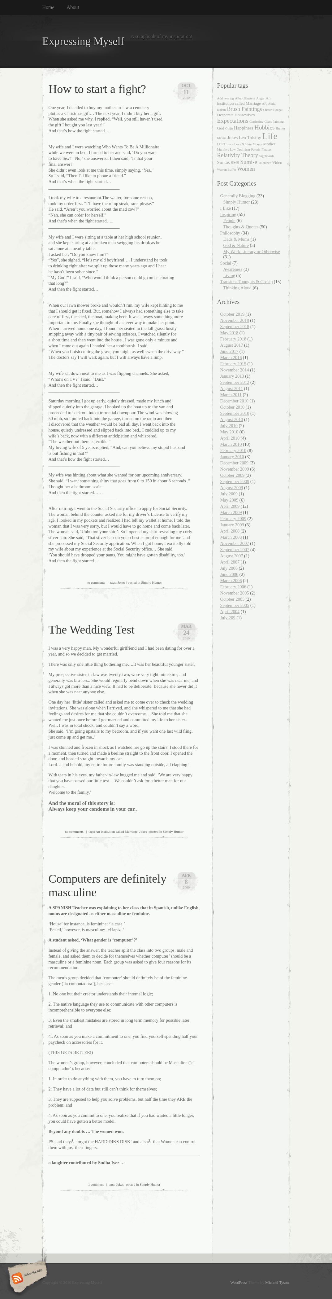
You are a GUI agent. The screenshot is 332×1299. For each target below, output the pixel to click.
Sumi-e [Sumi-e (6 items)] (248, 162)
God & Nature (236, 245)
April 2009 (230, 506)
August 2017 (231, 345)
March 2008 (231, 537)
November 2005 (234, 592)
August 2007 (231, 555)
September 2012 (234, 382)
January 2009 (232, 524)
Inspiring (228, 214)
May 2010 (229, 431)
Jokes (121, 582)
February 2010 (233, 450)
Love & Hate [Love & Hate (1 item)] (243, 144)
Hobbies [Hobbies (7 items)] (265, 127)
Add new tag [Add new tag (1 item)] (225, 98)
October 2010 (232, 407)
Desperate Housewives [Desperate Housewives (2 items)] (236, 114)
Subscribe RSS (26, 1278)
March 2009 (231, 512)
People (229, 220)
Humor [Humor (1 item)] (280, 128)
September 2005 (234, 605)
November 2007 (234, 543)
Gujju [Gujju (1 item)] (229, 128)
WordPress (238, 1282)
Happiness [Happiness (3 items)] (243, 127)
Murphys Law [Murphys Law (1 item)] (226, 149)
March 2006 (231, 580)
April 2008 (230, 531)
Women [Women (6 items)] (246, 168)
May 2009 (229, 500)
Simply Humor (151, 582)
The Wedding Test (92, 629)
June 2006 (229, 574)
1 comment (96, 1184)
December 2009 (234, 462)
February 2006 (233, 586)
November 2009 (234, 469)
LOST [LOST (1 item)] (221, 144)
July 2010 (229, 425)
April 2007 (230, 562)
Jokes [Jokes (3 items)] (232, 137)
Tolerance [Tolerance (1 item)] (264, 163)
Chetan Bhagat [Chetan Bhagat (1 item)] (272, 110)
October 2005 (232, 599)
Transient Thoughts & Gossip (246, 281)
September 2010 (234, 413)
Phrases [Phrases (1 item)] (266, 149)
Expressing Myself (83, 41)
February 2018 (233, 338)
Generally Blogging (238, 195)
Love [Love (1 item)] (229, 144)
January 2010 (232, 456)
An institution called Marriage (116, 831)
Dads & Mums (236, 239)
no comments (96, 582)
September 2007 (234, 549)
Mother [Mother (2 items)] (269, 144)
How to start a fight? (97, 88)
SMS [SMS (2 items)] (235, 162)
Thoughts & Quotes (241, 226)
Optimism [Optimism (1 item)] (243, 149)
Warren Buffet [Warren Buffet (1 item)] (226, 169)
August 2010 (231, 419)
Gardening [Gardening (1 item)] (256, 121)
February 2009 (233, 518)
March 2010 (231, 444)
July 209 (227, 617)
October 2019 (232, 314)
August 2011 (231, 388)
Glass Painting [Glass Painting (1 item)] (274, 121)
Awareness (233, 269)
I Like (225, 208)
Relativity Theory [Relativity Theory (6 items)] (237, 155)
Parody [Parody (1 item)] (255, 149)
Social (225, 263)
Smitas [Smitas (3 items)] (223, 162)
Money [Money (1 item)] (257, 144)
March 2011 (231, 394)
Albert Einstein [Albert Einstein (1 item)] (245, 98)
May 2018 (229, 332)
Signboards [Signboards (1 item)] (266, 156)
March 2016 (231, 357)
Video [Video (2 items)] (277, 162)
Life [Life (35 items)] (270, 136)
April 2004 (230, 611)
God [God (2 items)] (220, 128)
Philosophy (230, 232)
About (73, 7)
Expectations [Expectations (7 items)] (232, 120)
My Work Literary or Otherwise (251, 251)
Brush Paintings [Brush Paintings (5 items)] (244, 109)
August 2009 (231, 487)
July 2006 (229, 568)
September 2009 (234, 481)
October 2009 (232, 475)
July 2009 (229, 493)
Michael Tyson (277, 1282)
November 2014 (234, 369)
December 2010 (234, 400)
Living (229, 275)
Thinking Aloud (237, 287)
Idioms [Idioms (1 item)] (221, 138)
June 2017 (229, 351)
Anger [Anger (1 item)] (260, 98)
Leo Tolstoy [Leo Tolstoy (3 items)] (250, 137)
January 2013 (232, 376)
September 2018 (234, 326)
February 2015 (233, 363)
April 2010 (230, 438)
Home (48, 7)
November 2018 (234, 320)
